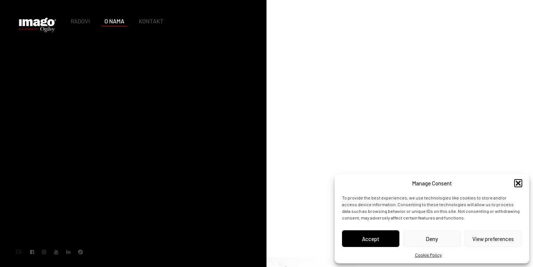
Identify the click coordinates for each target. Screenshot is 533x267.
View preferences (493, 238)
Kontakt (151, 20)
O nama (114, 20)
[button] (518, 183)
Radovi (80, 20)
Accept (370, 238)
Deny (432, 238)
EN (19, 251)
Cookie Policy (428, 254)
